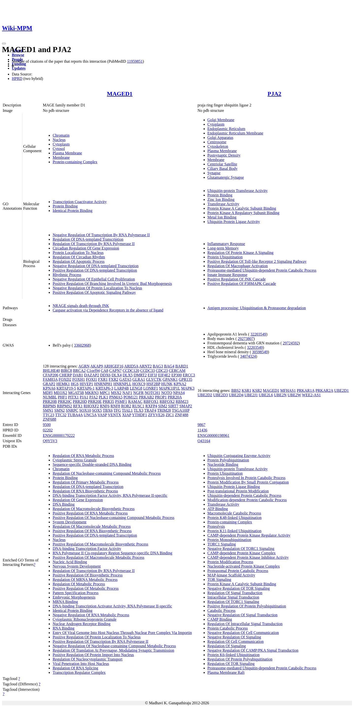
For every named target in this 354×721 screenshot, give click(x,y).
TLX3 (138, 410)
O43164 (204, 441)
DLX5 (128, 375)
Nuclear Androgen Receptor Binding (81, 624)
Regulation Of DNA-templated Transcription (88, 239)
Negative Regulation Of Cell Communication (243, 633)
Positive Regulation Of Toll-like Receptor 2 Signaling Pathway (257, 261)
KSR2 (257, 390)
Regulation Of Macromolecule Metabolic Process (92, 526)
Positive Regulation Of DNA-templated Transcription (95, 270)
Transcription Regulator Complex (79, 672)
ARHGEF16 (113, 366)
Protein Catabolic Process (227, 628)
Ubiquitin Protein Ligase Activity (233, 222)
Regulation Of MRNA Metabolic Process (85, 579)
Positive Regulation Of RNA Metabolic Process (90, 513)
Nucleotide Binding (222, 464)
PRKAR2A (324, 390)
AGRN (83, 366)
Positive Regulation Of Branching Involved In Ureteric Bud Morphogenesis (112, 283)
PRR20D (80, 401)
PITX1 (73, 397)
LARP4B (121, 388)
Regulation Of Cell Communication (235, 641)
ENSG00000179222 (59, 435)
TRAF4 (150, 410)
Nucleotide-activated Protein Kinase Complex (243, 566)
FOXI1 (91, 379)
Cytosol (59, 149)
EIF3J (152, 375)
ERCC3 (189, 375)
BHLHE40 (51, 370)
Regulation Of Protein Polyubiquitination (239, 659)
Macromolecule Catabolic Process (234, 513)
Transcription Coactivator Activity (80, 202)
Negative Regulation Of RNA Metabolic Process (91, 615)
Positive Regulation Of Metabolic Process (85, 588)
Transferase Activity (223, 204)
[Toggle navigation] (4, 43)
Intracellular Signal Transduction (233, 597)
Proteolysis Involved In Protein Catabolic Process (246, 478)
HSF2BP (153, 384)
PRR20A (175, 397)
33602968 (82, 345)
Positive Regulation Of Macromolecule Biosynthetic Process (100, 544)
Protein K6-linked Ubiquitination (233, 655)
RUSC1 (138, 406)
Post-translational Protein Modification (238, 491)
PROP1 (161, 397)
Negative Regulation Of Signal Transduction (242, 615)
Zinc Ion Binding (221, 199)
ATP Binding (217, 509)
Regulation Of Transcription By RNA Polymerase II (93, 244)
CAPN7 (115, 370)
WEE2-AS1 (311, 395)
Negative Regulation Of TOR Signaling (238, 588)
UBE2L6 (266, 395)
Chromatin (61, 135)
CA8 (104, 370)
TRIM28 (164, 410)
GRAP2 (49, 384)
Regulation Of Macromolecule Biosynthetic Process (93, 509)
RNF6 (104, 406)
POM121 (130, 397)
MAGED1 (120, 93)
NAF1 (127, 393)
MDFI (48, 393)
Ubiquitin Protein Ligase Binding (233, 487)
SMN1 (48, 410)
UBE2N (280, 395)
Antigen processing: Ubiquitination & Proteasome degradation (256, 308)
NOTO (166, 393)
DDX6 (105, 375)
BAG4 (169, 366)
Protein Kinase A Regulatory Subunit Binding (243, 213)
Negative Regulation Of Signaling (234, 637)
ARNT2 (145, 366)
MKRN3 (92, 393)
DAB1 (78, 375)
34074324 (248, 356)
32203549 (258, 334)
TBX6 (108, 410)
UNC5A (90, 415)
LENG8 (136, 388)
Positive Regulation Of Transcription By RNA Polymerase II (100, 641)
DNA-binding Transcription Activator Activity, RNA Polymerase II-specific (112, 606)
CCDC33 (147, 370)
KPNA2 (180, 384)
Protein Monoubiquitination (229, 540)
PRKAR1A (305, 390)
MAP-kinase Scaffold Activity (231, 575)
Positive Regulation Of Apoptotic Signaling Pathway (94, 292)
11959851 (135, 61)
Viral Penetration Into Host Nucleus (81, 664)
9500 (47, 425)
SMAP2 (185, 406)
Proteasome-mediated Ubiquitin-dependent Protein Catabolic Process (261, 270)
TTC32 (60, 415)
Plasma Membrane (67, 153)
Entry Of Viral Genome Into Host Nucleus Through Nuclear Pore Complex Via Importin (122, 633)
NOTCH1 (152, 393)
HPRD (17, 78)
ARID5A (131, 366)
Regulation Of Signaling (226, 646)
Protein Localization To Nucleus (78, 252)
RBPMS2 (64, 406)
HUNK (167, 384)
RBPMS (49, 406)
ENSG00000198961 (214, 435)
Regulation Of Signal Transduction (235, 593)
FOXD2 (65, 379)
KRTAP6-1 (86, 388)
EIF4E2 (164, 375)
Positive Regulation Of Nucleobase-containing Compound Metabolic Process (113, 517)
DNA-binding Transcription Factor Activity (87, 548)
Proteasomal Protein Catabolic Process (237, 571)
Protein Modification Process (230, 562)
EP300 (176, 375)
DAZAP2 (91, 375)
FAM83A (50, 379)
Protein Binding (65, 206)
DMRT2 (140, 375)
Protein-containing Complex (75, 162)
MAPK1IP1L (169, 388)
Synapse (214, 173)
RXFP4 (151, 406)
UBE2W (294, 395)
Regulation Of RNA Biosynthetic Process (85, 491)
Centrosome (216, 142)
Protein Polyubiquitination (228, 460)
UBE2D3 (220, 395)
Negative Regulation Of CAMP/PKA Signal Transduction (252, 650)
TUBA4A (75, 415)
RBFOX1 (151, 401)
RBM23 (182, 401)
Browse (18, 55)
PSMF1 (121, 401)
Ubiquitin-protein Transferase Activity (237, 191)
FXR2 (113, 379)
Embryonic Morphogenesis (74, 597)
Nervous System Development (77, 566)
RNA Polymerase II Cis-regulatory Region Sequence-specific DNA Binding (112, 553)
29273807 (245, 339)
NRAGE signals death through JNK (81, 306)
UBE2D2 (205, 395)
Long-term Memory (223, 248)
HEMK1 (63, 384)
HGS (75, 384)
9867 (202, 425)
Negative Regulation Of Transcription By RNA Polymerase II (101, 235)
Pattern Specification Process (76, 593)
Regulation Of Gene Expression (78, 500)
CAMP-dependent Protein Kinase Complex (241, 553)
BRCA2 (79, 370)
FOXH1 (78, 379)
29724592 (290, 343)
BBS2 (236, 390)
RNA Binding (63, 628)
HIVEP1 (86, 384)
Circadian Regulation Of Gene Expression (86, 248)
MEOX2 (60, 393)
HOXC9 (138, 384)
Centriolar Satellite (222, 164)
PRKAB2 (146, 397)
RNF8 (115, 406)
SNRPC (72, 410)
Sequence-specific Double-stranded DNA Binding (92, 464)
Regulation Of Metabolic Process (79, 584)
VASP (102, 415)
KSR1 (246, 390)
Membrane (61, 157)
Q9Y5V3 (50, 441)
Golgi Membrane (221, 120)
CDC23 (162, 370)
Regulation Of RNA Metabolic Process (83, 456)
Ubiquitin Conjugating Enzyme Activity (238, 456)
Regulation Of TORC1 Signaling (233, 602)
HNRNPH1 (103, 384)
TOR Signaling (219, 579)
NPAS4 (179, 393)
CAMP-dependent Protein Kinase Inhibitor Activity (248, 557)
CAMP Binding (219, 619)
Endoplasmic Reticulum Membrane (235, 133)
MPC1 (105, 393)
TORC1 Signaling (221, 544)
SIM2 (162, 406)
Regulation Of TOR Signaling (231, 664)
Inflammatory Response (226, 244)
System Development (69, 522)
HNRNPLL (122, 384)
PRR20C (65, 401)
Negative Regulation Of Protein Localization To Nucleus (97, 288)
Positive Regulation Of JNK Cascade (236, 279)
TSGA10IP (180, 410)
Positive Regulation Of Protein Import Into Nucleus (93, 655)
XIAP (126, 415)
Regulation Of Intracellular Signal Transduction (245, 624)
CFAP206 (50, 375)
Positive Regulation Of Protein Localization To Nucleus (97, 637)
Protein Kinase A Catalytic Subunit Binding (241, 208)
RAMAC (135, 401)
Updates (19, 68)
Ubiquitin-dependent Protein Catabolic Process (244, 495)
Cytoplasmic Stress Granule (75, 460)
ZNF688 (49, 419)
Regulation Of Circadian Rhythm (79, 257)
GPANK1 (170, 379)
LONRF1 (150, 388)
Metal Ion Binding (221, 217)
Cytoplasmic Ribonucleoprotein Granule (85, 619)
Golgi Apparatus (220, 137)
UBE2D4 (236, 395)
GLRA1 (138, 379)
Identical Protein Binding (72, 210)
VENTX (114, 415)
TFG (117, 410)
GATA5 (125, 379)
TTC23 (48, 415)
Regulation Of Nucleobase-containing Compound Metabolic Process (107, 473)
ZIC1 (170, 415)
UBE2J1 (251, 395)
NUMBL (50, 397)
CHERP (65, 375)
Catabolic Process (221, 610)
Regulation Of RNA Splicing (75, 668)
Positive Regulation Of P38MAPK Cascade (241, 283)
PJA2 (274, 93)
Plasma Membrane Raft (226, 672)
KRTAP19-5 (66, 388)
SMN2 (59, 410)
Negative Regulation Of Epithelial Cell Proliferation (94, 279)
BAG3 (158, 366)
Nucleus (59, 140)
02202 (48, 430)
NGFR (138, 393)
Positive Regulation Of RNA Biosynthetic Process (92, 531)
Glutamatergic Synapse (225, 177)
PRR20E (95, 401)
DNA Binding (63, 504)
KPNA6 (49, 388)
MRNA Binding (65, 602)
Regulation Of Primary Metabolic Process (85, 482)
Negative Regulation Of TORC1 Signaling (240, 548)
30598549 (260, 352)
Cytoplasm (61, 144)
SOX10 (85, 410)
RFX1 (78, 406)
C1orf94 (93, 370)
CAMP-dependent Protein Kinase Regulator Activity (249, 535)
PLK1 (103, 397)
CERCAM (177, 370)
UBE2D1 (341, 390)
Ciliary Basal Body (222, 168)
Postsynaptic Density (224, 155)
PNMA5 (115, 397)
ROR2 (126, 406)
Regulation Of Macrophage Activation (237, 266)
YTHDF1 (139, 415)
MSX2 (116, 393)
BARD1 (181, 366)
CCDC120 (131, 370)
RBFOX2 (167, 401)
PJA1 (84, 397)
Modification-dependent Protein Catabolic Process (247, 500)
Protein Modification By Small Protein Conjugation (248, 482)
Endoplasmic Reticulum (226, 129)
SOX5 (97, 410)
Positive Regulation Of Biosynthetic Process (87, 575)
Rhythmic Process (67, 275)
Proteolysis (216, 526)
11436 (202, 430)
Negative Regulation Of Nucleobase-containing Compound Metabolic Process (114, 646)
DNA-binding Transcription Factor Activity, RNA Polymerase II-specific (110, 495)
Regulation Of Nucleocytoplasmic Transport (87, 659)
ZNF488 (181, 415)
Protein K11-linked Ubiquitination (234, 531)
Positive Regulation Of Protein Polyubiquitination (246, 606)
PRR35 (108, 401)
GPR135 (185, 379)
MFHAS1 (288, 390)
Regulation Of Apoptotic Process (78, 261)
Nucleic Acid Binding (70, 562)
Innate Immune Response (227, 275)
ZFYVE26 (156, 415)
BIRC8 (66, 370)
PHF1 (62, 397)
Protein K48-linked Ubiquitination (234, 517)
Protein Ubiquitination (225, 257)
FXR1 (103, 379)
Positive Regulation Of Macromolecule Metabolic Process (98, 557)
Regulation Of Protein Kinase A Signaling (240, 252)
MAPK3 (187, 388)
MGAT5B (76, 393)
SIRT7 (173, 406)
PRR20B (50, 401)
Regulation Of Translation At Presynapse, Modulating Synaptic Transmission (113, 650)
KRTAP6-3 (104, 388)
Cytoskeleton (217, 146)
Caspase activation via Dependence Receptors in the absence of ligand (108, 310)
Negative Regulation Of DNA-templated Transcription (95, 266)
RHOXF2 (91, 406)
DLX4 (117, 375)
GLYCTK (154, 379)
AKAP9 (96, 366)
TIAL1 (127, 410)
